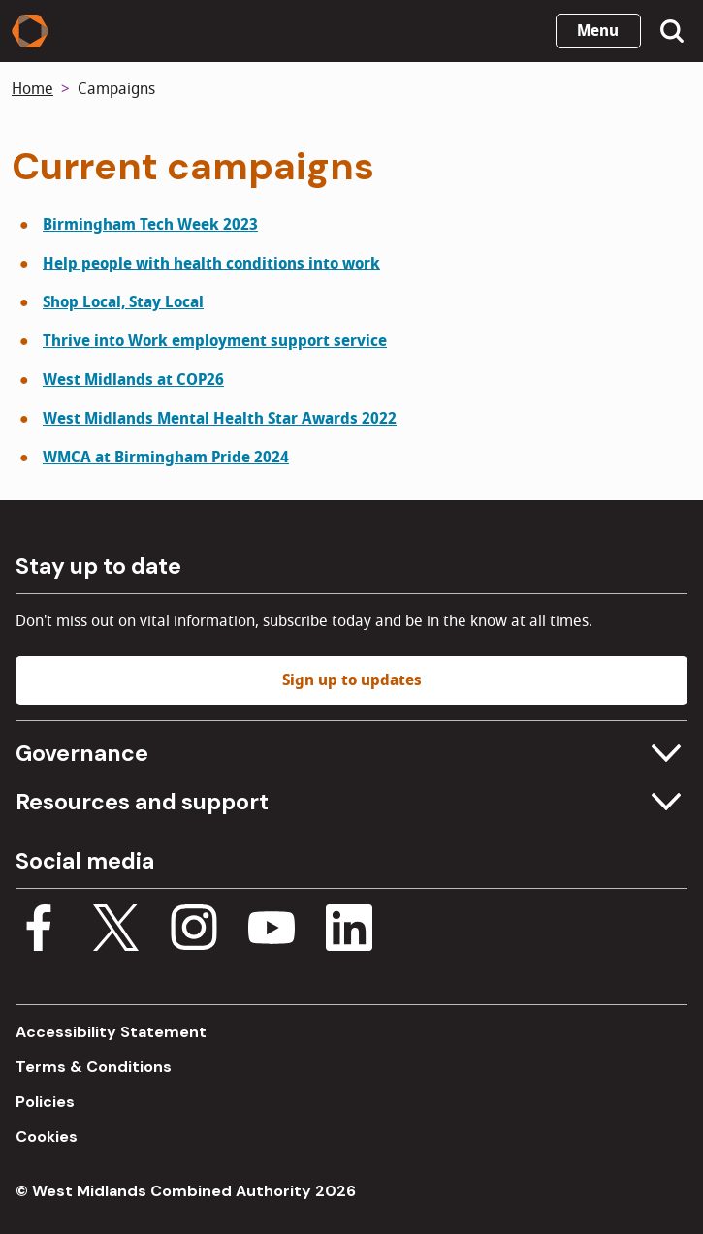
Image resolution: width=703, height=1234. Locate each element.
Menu (598, 31)
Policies (45, 1102)
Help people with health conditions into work (211, 263)
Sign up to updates (352, 680)
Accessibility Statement (111, 1032)
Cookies (47, 1136)
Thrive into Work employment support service (215, 341)
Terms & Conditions (94, 1067)
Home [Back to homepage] (32, 89)
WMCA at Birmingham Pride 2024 (166, 457)
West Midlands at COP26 (133, 380)
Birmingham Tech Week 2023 (150, 225)
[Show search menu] (672, 31)
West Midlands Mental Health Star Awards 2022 (220, 418)
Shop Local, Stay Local (123, 302)
